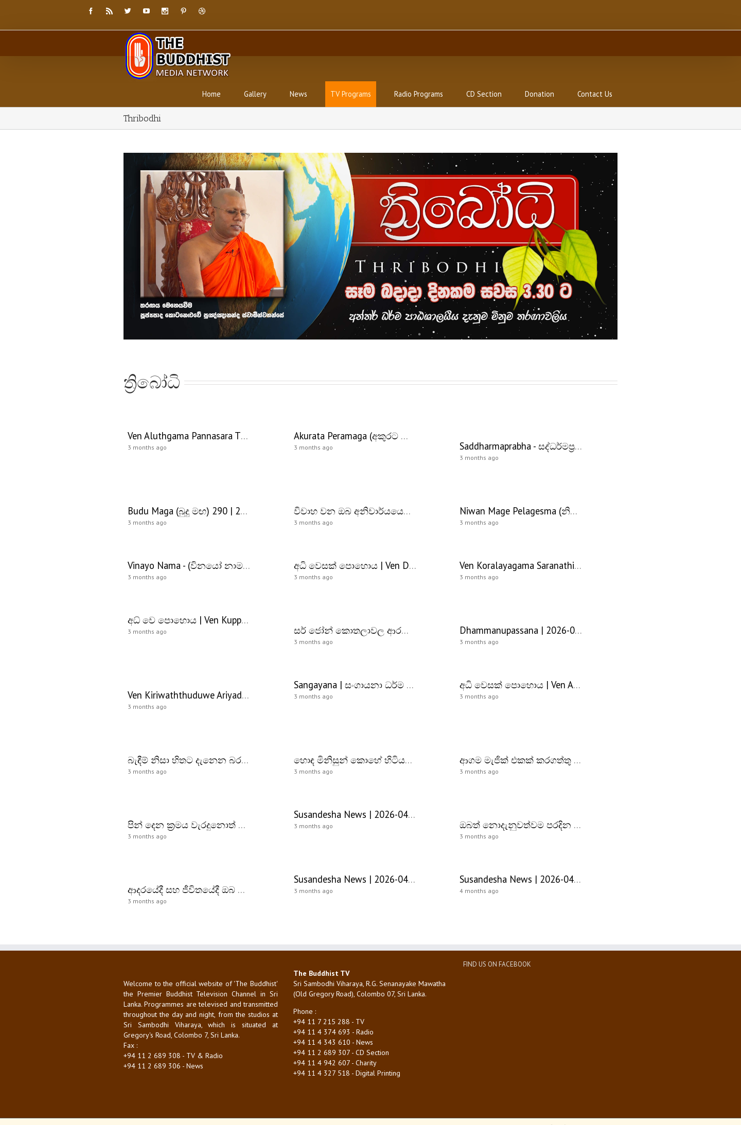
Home (211, 94)
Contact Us (594, 94)
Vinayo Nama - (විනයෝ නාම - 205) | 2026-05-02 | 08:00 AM (248, 565)
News (298, 94)
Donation (539, 94)
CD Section (484, 94)
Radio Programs (418, 94)
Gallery (255, 94)
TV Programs (350, 94)
